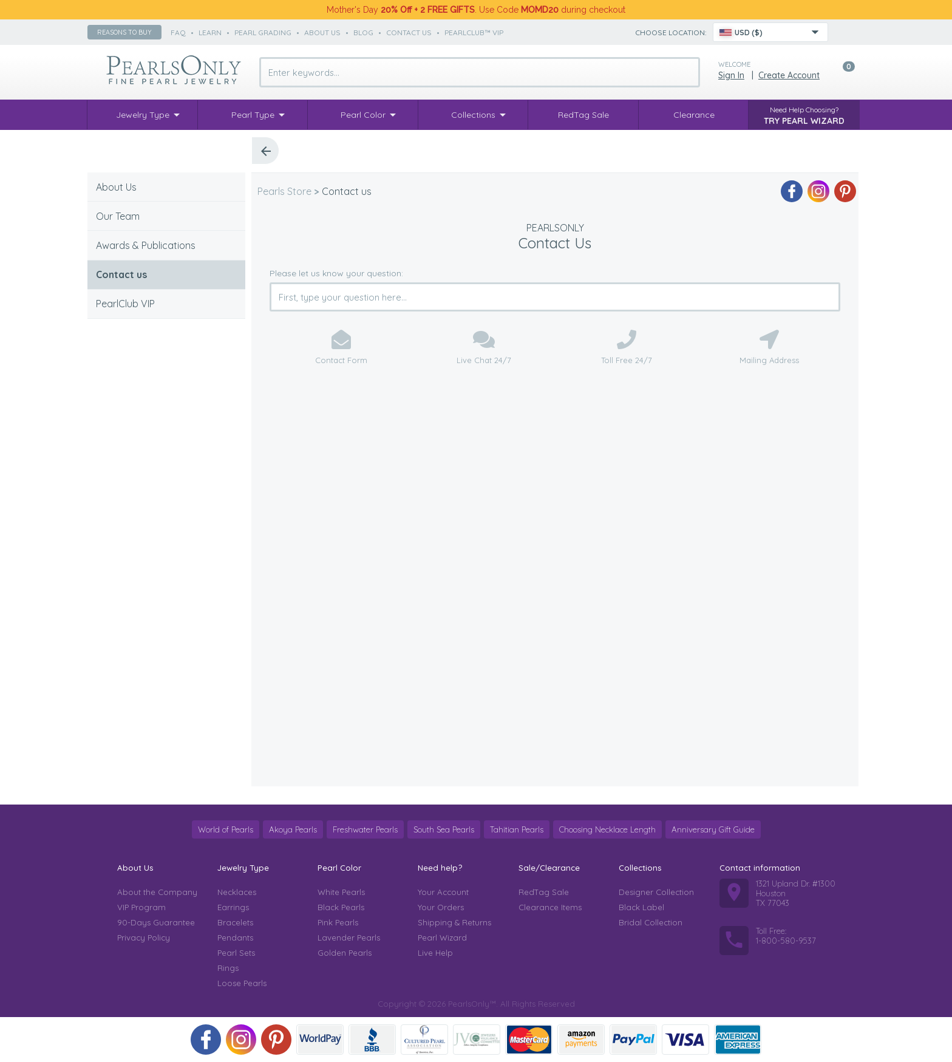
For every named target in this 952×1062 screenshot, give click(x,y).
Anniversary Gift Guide (713, 829)
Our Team (118, 216)
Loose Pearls (242, 983)
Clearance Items (550, 907)
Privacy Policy (143, 937)
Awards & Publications (145, 245)
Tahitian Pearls (516, 829)
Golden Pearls (345, 953)
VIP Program (141, 907)
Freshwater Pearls (365, 829)
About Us (116, 187)
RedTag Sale (543, 892)
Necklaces (236, 892)
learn (210, 32)
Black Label (641, 907)
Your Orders (441, 907)
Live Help (435, 953)
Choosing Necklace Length (607, 829)
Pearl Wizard (442, 937)
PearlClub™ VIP (473, 32)
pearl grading (262, 32)
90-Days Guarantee (156, 922)
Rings (228, 968)
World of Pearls (225, 829)
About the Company (157, 892)
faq (178, 32)
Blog (363, 32)
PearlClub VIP (125, 304)
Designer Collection (656, 892)
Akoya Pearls (293, 829)
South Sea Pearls (443, 829)
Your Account (443, 892)
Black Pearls (341, 907)
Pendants (235, 937)
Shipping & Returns (454, 922)
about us (322, 32)
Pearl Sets (236, 953)
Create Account (789, 75)
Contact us (121, 274)
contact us (409, 32)
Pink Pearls (338, 922)
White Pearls (341, 892)
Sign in (731, 75)
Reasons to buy (124, 32)
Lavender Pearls (349, 937)
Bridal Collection (650, 922)
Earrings (233, 907)
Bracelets (235, 922)
